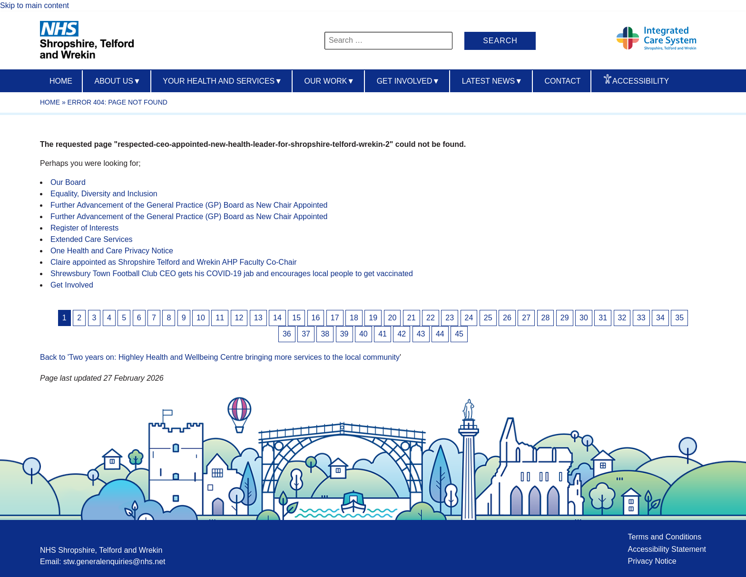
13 (258, 318)
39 (344, 334)
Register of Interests (84, 228)
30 (583, 318)
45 (459, 334)
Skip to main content (34, 5)
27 (526, 318)
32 (622, 318)
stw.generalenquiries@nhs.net (114, 562)
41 (382, 334)
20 (392, 318)
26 (507, 318)
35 (679, 318)
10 (200, 318)
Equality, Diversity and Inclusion (103, 194)
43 (421, 334)
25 (488, 318)
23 (449, 318)
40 (363, 334)
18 (354, 318)
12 (239, 318)
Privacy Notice (652, 561)
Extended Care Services (91, 239)
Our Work (329, 81)
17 (335, 318)
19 (373, 318)
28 (545, 318)
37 (306, 334)
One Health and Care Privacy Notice (111, 251)
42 (401, 334)
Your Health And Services (222, 81)
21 (411, 318)
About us (117, 81)
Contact (562, 81)
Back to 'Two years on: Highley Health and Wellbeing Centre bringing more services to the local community (220, 357)
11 (220, 318)
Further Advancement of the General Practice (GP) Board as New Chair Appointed (189, 205)
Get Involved (408, 81)
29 (564, 318)
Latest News (492, 81)
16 (316, 318)
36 (287, 334)
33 (641, 318)
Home (60, 81)
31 (603, 318)
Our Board (68, 182)
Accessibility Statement (667, 549)
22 (430, 318)
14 (277, 318)
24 (469, 318)
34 (660, 318)
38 (325, 334)
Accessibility (640, 81)
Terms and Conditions (664, 537)
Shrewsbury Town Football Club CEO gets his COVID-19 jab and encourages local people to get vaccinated (231, 273)
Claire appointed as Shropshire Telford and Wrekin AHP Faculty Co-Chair (173, 262)
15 (296, 318)
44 (440, 334)
